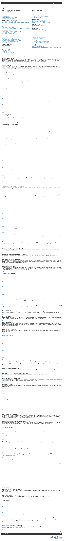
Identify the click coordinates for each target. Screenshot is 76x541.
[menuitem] (9, 3)
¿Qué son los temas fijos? (6, 50)
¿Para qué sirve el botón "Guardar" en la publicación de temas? (12, 40)
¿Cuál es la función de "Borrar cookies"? (8, 18)
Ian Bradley (60, 535)
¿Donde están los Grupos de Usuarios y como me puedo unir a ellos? (43, 13)
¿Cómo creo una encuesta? (6, 34)
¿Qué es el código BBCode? (6, 45)
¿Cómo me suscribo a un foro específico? (39, 37)
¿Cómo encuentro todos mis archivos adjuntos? (40, 42)
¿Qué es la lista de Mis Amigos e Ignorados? (39, 25)
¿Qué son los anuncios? (6, 49)
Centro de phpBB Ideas (52, 509)
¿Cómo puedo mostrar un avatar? (7, 26)
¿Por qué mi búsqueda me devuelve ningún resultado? (41, 30)
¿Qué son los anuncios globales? (7, 48)
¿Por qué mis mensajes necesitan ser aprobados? (10, 41)
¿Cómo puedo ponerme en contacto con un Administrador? (42, 49)
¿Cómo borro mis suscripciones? (37, 38)
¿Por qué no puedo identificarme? (7, 14)
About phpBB (25, 504)
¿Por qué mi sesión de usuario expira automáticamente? (11, 17)
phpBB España (60, 537)
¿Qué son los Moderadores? (36, 12)
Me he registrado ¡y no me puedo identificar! (9, 13)
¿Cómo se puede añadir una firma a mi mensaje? (10, 33)
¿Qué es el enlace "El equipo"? (37, 17)
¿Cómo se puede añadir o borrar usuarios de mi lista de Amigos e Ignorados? (45, 26)
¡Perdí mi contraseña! (5, 16)
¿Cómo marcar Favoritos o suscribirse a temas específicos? (42, 36)
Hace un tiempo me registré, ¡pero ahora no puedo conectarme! (12, 15)
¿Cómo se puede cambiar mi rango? (8, 27)
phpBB (3, 152)
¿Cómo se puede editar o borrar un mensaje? (9, 32)
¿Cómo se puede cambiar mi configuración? (9, 21)
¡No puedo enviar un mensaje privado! (38, 20)
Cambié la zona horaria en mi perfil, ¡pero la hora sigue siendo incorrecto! (14, 24)
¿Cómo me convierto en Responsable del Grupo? (40, 14)
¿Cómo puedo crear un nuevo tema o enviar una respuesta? (11, 31)
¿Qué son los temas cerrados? (7, 51)
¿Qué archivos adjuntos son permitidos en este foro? (40, 41)
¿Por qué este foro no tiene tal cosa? (38, 46)
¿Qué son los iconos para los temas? (8, 52)
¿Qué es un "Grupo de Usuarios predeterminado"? (40, 16)
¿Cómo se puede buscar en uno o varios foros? (40, 29)
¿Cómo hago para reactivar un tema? (8, 42)
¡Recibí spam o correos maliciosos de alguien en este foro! (41, 22)
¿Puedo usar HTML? (5, 46)
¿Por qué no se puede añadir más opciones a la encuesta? (11, 35)
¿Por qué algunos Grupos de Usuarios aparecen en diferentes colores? (43, 15)
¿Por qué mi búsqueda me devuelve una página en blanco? (42, 31)
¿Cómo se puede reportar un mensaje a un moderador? (11, 39)
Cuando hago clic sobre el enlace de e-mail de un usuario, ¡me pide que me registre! (15, 28)
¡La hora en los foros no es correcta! (7, 23)
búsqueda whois (29, 516)
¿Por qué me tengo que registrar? (7, 11)
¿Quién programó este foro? (36, 45)
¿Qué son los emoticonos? (6, 47)
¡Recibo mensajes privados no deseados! (39, 21)
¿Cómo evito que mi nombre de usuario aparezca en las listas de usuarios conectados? (16, 22)
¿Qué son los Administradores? (37, 11)
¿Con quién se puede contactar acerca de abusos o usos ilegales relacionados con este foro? (46, 48)
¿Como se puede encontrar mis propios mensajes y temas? (42, 32)
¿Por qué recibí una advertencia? (7, 38)
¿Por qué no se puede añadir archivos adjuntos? (10, 37)
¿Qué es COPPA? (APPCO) (6, 12)
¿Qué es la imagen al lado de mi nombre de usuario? (10, 25)
